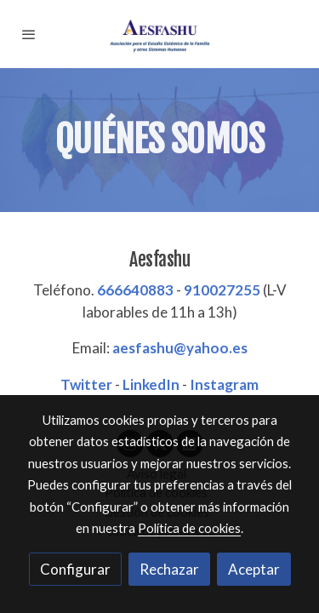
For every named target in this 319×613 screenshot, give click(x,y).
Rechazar (169, 569)
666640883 (135, 290)
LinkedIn (150, 384)
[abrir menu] (29, 34)
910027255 (222, 290)
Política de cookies (189, 528)
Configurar (75, 569)
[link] (160, 34)
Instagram (224, 384)
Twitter (86, 384)
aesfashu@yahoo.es (180, 348)
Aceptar (254, 569)
